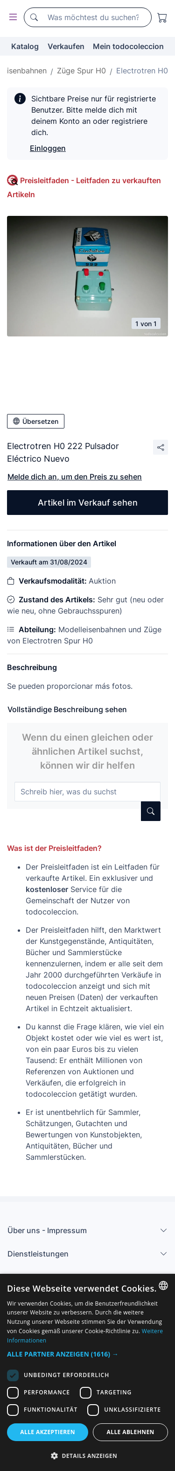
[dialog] (87, 1372)
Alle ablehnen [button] (130, 1432)
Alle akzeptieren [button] (47, 1432)
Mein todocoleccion (128, 46)
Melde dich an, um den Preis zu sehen (74, 476)
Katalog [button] (25, 46)
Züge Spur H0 (81, 70)
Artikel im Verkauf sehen (88, 502)
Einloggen (48, 148)
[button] (87, 1354)
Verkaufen (66, 46)
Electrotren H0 (142, 70)
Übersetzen (35, 421)
